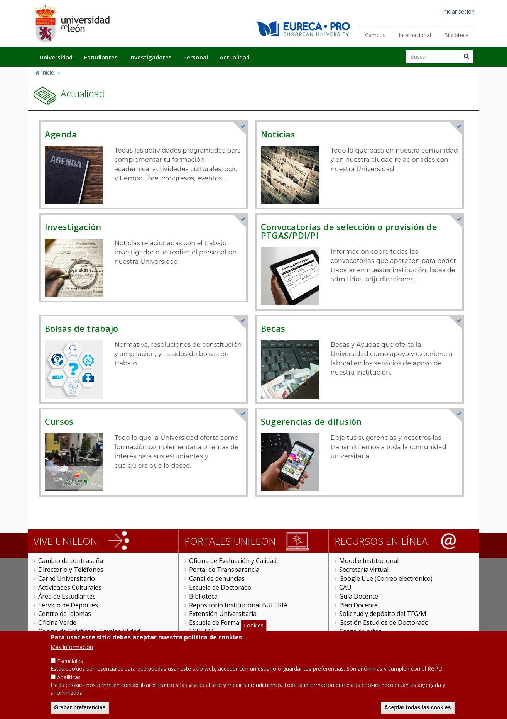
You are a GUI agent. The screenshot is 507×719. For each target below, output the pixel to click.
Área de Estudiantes (67, 596)
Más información (72, 653)
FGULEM (201, 631)
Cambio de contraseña (70, 560)
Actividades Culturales (69, 587)
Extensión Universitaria (223, 613)
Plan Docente (358, 605)
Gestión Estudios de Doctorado (384, 622)
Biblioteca (456, 35)
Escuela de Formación (220, 622)
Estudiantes (101, 57)
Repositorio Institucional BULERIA (238, 605)
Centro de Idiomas (64, 613)
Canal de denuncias (217, 578)
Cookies (253, 632)
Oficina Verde (57, 622)
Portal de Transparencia (224, 569)
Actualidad (235, 57)
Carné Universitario (66, 578)
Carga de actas (360, 631)
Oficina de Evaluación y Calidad (233, 560)
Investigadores (150, 57)
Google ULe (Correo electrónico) (386, 578)
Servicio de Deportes (68, 605)
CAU (345, 587)
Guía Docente (358, 596)
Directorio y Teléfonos (70, 569)
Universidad (56, 57)
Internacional (415, 35)
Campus (375, 35)
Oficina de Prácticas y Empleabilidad (89, 631)
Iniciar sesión (458, 11)
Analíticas (69, 683)
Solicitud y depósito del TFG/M (382, 613)
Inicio (47, 72)
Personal (195, 57)
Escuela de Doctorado (220, 587)
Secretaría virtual (364, 569)
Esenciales (70, 667)
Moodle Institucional (369, 560)
